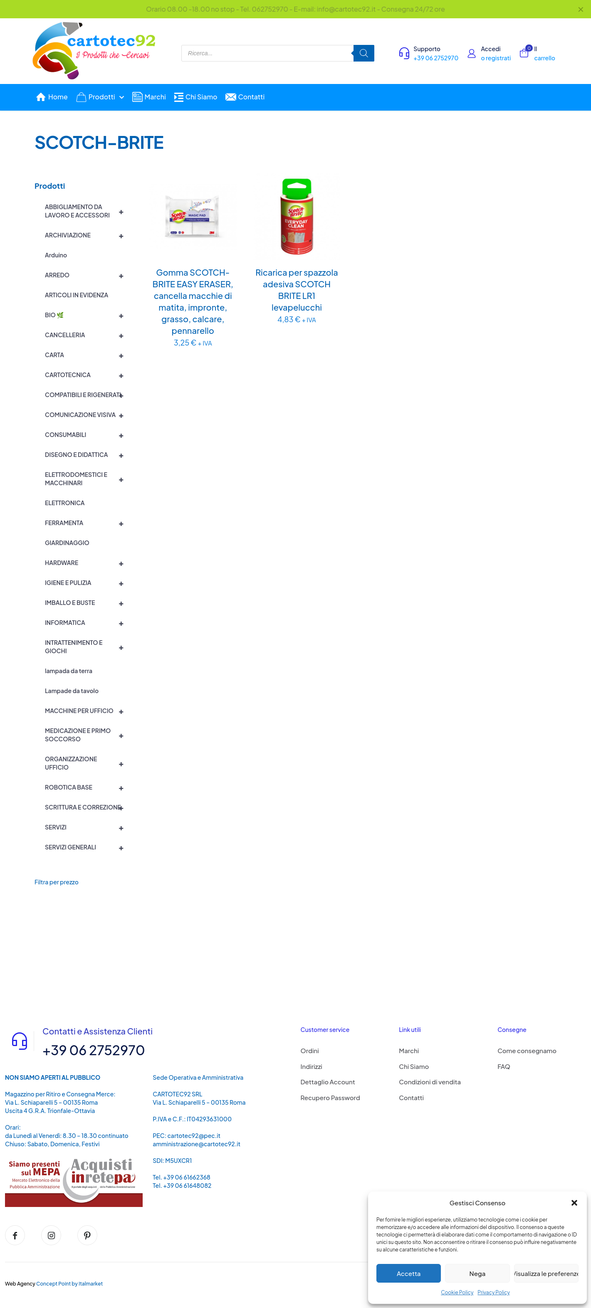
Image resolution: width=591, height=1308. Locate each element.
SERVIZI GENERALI (88, 847)
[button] (574, 1203)
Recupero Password (330, 1097)
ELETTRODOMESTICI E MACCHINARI (88, 478)
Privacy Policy (493, 1292)
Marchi (409, 1050)
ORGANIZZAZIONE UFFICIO (88, 763)
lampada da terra (68, 670)
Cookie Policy (457, 1292)
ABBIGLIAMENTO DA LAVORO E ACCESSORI (88, 211)
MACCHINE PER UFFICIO (88, 711)
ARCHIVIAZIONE (88, 235)
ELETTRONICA (64, 502)
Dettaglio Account (328, 1082)
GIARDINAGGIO (67, 542)
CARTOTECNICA (88, 375)
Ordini (310, 1050)
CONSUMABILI (88, 434)
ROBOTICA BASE (88, 787)
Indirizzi (311, 1066)
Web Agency (20, 1284)
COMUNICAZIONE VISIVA (88, 414)
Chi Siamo (414, 1066)
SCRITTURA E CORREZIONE (88, 807)
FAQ (503, 1066)
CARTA (88, 355)
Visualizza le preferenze (546, 1273)
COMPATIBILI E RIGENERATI (88, 395)
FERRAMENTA (88, 523)
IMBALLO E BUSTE (88, 602)
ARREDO (88, 275)
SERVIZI (88, 827)
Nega (478, 1273)
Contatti (411, 1097)
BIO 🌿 (88, 315)
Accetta (408, 1273)
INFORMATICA (88, 622)
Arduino (56, 255)
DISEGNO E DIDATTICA (88, 454)
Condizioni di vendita (430, 1082)
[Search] (364, 53)
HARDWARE (88, 563)
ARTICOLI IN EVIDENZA (76, 295)
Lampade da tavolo (72, 690)
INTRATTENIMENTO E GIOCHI (88, 646)
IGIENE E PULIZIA (88, 582)
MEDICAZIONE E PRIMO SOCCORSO (88, 735)
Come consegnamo (526, 1050)
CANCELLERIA (88, 335)
